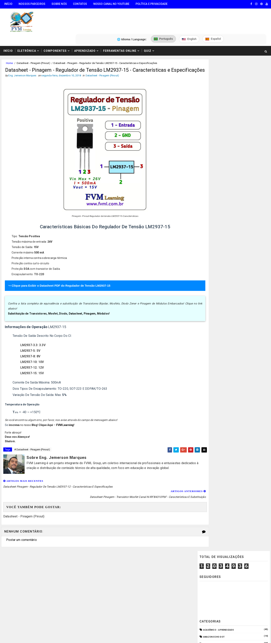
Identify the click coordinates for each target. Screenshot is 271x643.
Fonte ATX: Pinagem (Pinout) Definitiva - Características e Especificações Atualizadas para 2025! (243, 362)
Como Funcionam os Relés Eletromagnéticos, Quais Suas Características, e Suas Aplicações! (237, 379)
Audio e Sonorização (216, 161)
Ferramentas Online (118, 31)
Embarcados (211, 224)
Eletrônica (25, 31)
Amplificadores (213, 147)
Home (8, 44)
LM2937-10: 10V (31, 350)
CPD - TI (208, 196)
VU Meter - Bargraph (216, 309)
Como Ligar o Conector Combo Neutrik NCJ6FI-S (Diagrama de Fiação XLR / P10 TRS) (242, 346)
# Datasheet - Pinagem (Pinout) (31, 438)
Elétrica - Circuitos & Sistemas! (223, 217)
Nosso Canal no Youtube (110, 3)
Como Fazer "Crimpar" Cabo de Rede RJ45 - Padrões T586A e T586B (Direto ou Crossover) (243, 395)
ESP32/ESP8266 (212, 238)
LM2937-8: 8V (30, 344)
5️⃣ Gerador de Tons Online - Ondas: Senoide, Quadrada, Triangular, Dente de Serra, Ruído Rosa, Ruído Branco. (35, 613)
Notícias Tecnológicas (217, 287)
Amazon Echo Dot (214, 126)
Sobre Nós (58, 3)
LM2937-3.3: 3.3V (32, 333)
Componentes (53, 31)
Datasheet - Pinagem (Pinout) (32, 44)
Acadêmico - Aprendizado (219, 119)
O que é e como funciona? (219, 294)
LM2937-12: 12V (31, 356)
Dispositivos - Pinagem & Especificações (228, 210)
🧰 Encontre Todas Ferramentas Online (28, 561)
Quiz (146, 31)
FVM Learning (64, 413)
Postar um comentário (20, 522)
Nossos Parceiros (30, 3)
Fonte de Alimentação (217, 252)
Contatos (79, 3)
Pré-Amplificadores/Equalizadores (225, 301)
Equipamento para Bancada (220, 231)
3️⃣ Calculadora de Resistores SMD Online (30, 590)
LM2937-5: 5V (30, 339)
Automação (211, 168)
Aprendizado (83, 31)
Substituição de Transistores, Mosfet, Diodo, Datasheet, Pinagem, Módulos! (58, 301)
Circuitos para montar (217, 182)
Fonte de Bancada (214, 259)
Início (7, 3)
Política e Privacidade (150, 3)
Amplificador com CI (216, 133)
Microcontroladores (217, 280)
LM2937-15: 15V (31, 361)
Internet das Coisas (216, 266)
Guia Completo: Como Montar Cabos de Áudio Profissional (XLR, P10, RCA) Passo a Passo (243, 330)
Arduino (208, 154)
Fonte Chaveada (213, 245)
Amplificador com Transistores (223, 140)
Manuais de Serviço (215, 273)
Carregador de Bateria (217, 175)
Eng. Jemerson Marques (79, 636)
